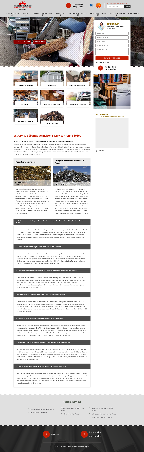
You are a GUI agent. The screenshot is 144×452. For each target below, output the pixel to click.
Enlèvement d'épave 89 (98, 14)
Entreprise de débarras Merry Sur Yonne (102, 409)
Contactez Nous (39, 42)
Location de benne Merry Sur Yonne (42, 409)
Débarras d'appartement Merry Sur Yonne (72, 409)
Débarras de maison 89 (117, 14)
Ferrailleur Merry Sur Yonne (70, 414)
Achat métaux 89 (133, 14)
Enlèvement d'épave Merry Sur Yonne (104, 414)
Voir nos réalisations (22, 42)
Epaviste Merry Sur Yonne (38, 412)
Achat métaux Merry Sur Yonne (102, 417)
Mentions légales (83, 447)
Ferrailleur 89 (60, 14)
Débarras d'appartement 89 (43, 14)
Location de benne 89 (12, 14)
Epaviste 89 (26, 14)
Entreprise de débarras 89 (78, 14)
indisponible (77, 4)
